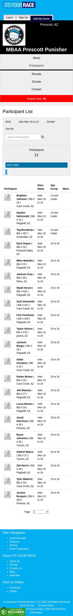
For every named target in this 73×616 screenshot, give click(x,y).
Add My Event (41, 18)
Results (36, 74)
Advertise (15, 575)
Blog (12, 571)
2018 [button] (9, 121)
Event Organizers (19, 548)
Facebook (15, 587)
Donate (36, 81)
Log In (9, 17)
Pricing (13, 545)
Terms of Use (27, 605)
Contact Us (16, 568)
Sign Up (23, 17)
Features (14, 541)
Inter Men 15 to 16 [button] (30, 121)
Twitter (13, 591)
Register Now (36, 98)
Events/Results (18, 538)
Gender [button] (52, 121)
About (36, 57)
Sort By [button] (11, 128)
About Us (15, 561)
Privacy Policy (45, 605)
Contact (36, 89)
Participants (36, 65)
